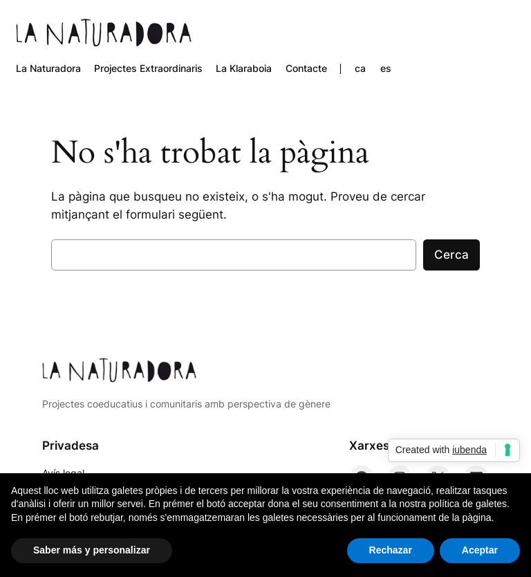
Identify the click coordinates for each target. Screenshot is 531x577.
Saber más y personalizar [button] (91, 550)
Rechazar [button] (390, 550)
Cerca (451, 255)
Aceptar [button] (480, 550)
